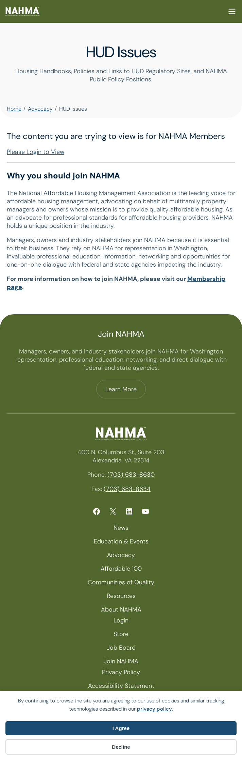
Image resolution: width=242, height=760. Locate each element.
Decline (121, 747)
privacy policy (154, 709)
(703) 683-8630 (131, 475)
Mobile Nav (232, 11)
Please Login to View (35, 152)
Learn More (121, 389)
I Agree (121, 728)
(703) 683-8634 (127, 489)
